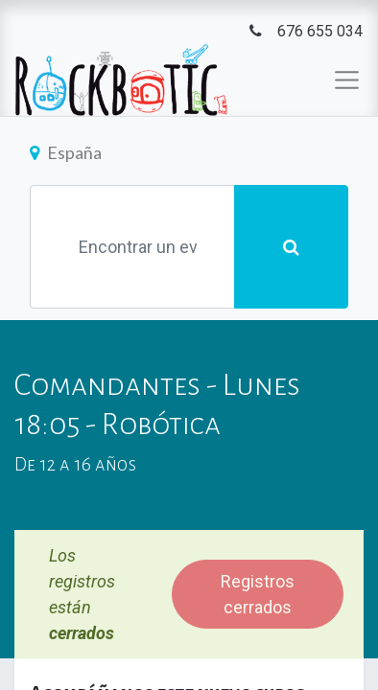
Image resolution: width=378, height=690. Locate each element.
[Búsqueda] (291, 247)
